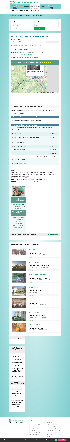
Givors (41, 15)
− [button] (13, 69)
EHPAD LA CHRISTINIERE (36, 328)
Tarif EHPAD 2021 (51, 432)
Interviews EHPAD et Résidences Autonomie (53, 429)
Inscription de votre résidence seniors (52, 425)
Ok (56, 440)
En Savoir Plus (62, 440)
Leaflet (37, 92)
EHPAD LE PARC (33, 303)
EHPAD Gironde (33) (34, 424)
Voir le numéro (26, 55)
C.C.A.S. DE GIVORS (18, 205)
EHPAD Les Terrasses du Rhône (39, 278)
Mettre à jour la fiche (52, 42)
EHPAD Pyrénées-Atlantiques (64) (33, 429)
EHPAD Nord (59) (33, 426)
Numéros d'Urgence (17, 388)
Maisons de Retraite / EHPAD (22, 46)
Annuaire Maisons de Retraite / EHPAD (19, 15)
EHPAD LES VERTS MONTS (37, 316)
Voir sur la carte (33, 257)
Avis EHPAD (50, 422)
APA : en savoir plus (17, 391)
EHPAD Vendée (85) (34, 434)
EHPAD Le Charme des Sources (39, 265)
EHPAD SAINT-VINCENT (36, 253)
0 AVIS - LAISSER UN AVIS (35, 62)
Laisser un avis (53, 234)
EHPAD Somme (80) (34, 432)
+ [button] (13, 67)
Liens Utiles (35, 10)
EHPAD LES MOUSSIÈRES (36, 291)
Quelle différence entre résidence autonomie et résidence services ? (17, 400)
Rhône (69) (35, 15)
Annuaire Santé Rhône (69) (20, 10)
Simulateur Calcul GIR (17, 404)
